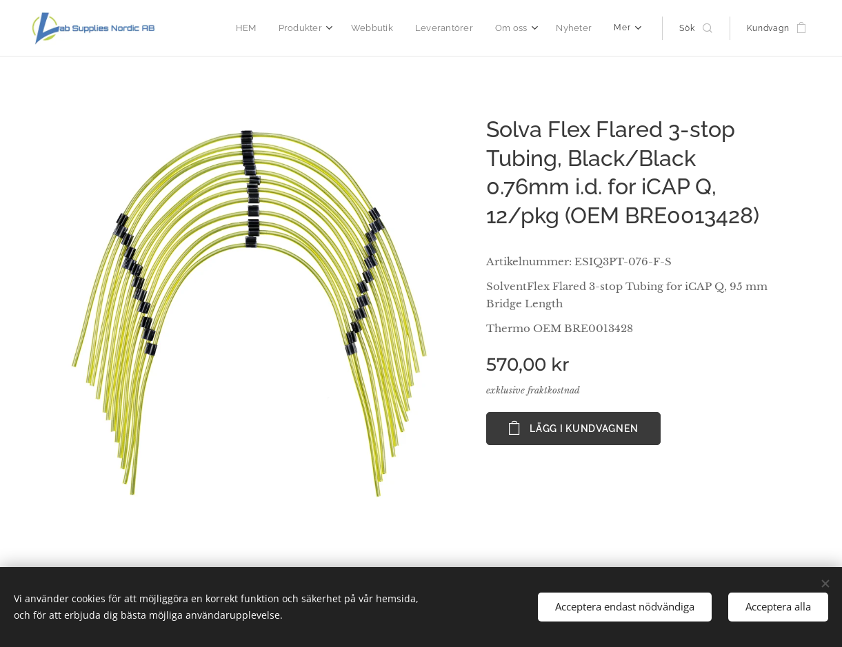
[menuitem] (258, 28)
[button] (695, 28)
